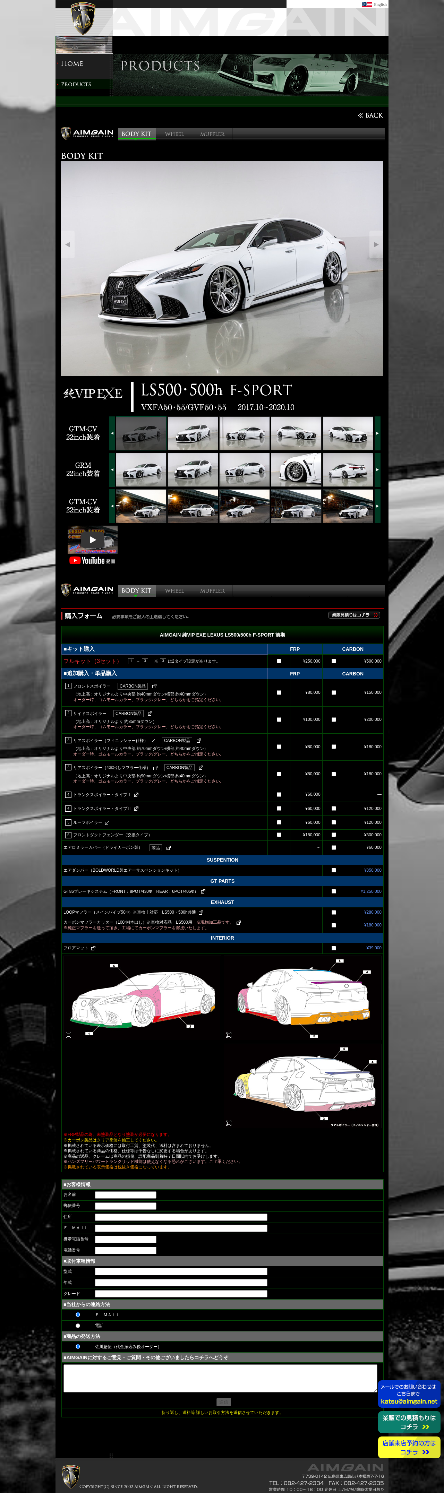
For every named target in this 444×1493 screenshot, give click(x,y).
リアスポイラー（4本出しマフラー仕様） (112, 767)
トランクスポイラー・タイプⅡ (102, 808)
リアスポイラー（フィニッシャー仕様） (110, 740)
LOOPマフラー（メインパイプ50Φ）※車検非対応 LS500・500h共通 (129, 912)
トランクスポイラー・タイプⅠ (102, 794)
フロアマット (75, 948)
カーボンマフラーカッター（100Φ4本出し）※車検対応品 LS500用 (148, 922)
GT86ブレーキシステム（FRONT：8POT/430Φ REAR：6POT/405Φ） (130, 891)
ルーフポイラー (87, 822)
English (380, 4)
